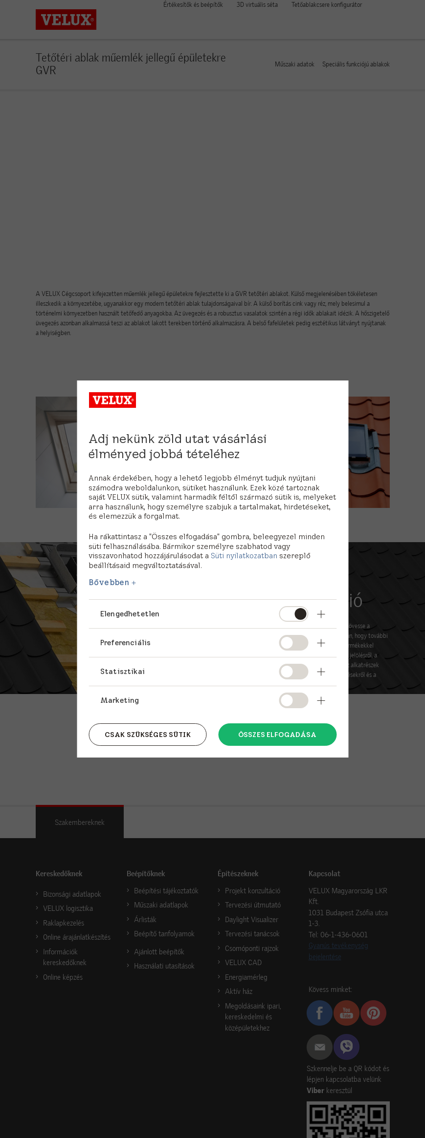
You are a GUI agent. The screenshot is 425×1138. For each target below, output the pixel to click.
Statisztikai (122, 671)
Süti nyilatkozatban (244, 555)
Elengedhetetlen (129, 613)
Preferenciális (125, 642)
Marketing (119, 700)
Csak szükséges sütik (148, 734)
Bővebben (109, 582)
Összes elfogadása (277, 734)
